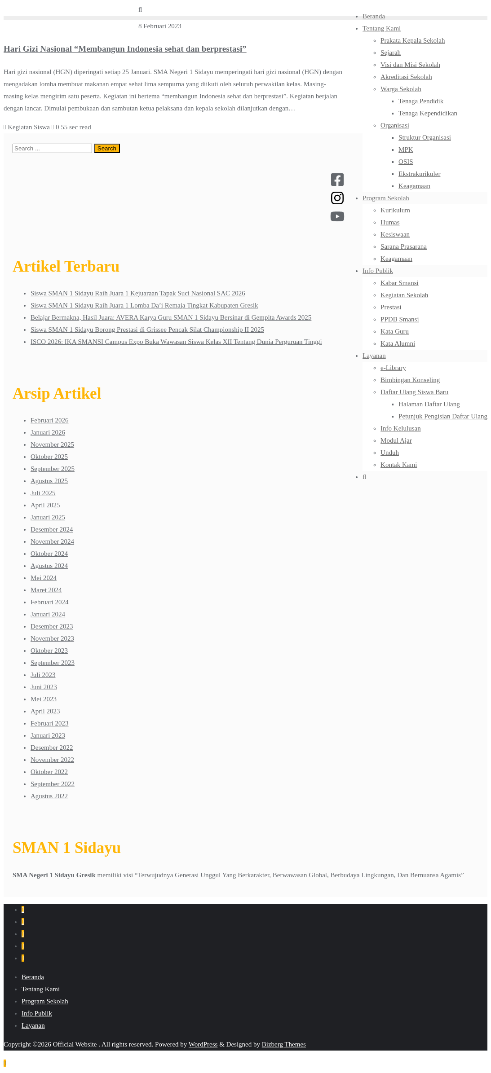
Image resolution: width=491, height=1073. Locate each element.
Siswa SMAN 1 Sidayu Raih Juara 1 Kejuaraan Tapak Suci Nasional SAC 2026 (138, 293)
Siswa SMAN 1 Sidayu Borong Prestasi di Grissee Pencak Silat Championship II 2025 (147, 329)
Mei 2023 (44, 699)
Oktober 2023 (49, 650)
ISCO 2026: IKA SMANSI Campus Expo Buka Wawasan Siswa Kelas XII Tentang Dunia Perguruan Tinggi (176, 341)
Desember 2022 (52, 747)
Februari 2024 (50, 602)
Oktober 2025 (49, 456)
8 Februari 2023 (159, 26)
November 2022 (52, 759)
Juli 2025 (43, 493)
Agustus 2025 (49, 480)
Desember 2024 (52, 529)
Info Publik (37, 1013)
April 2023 (45, 711)
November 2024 (52, 541)
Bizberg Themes (284, 1044)
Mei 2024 (44, 577)
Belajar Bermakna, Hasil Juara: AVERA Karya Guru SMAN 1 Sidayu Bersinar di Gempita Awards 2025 (171, 317)
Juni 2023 (44, 686)
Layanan (33, 1025)
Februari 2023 (50, 723)
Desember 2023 (52, 626)
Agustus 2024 (49, 565)
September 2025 (53, 468)
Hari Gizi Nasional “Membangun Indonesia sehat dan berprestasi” (125, 48)
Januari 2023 (48, 735)
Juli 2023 (43, 674)
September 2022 (53, 783)
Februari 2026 (50, 420)
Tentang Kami (41, 989)
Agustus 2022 (49, 796)
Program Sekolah (45, 1001)
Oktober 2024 (49, 553)
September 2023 (53, 662)
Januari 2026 (48, 432)
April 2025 (45, 505)
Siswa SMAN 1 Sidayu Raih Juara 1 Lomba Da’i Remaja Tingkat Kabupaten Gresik (144, 305)
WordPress (203, 1044)
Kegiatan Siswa (27, 127)
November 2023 (52, 638)
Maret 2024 (46, 590)
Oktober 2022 (49, 771)
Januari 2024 (48, 614)
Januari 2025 (48, 517)
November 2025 (52, 444)
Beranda (33, 977)
